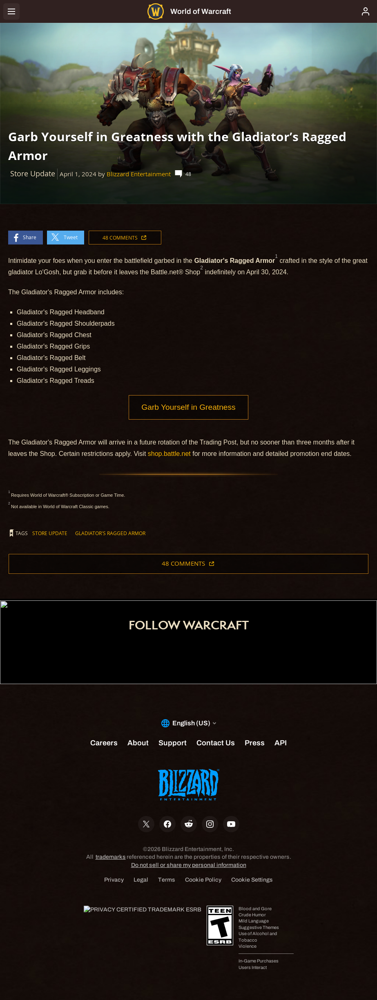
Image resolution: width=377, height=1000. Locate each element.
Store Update (49, 533)
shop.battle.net (169, 453)
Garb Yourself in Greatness (188, 407)
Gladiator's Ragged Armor (110, 533)
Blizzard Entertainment (139, 174)
